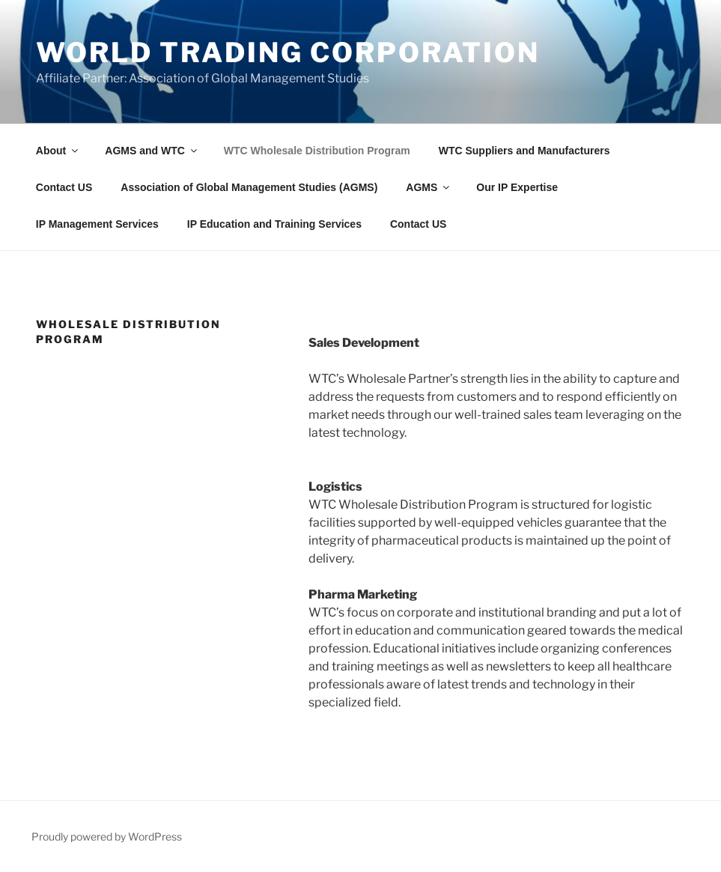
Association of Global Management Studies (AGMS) (249, 187)
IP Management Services (97, 224)
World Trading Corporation (288, 52)
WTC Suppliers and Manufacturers (524, 151)
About (58, 151)
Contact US (64, 187)
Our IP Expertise (517, 187)
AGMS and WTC (152, 151)
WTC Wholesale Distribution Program (317, 151)
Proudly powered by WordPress (106, 836)
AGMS (428, 187)
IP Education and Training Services (274, 224)
